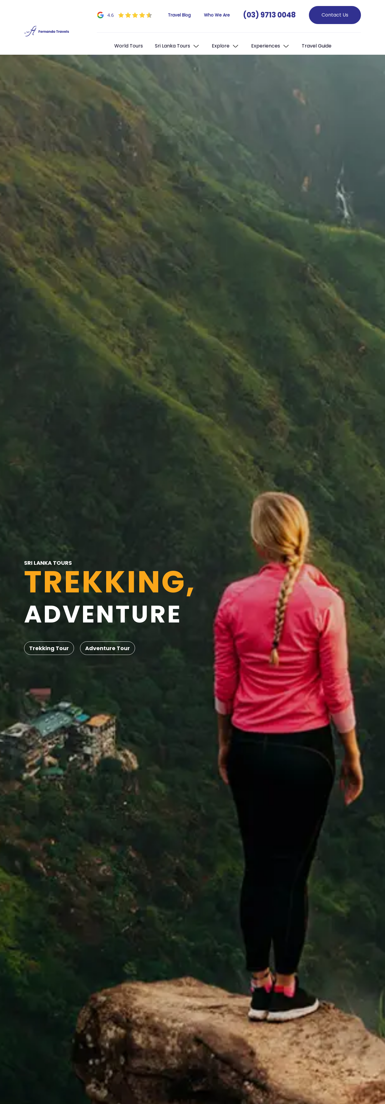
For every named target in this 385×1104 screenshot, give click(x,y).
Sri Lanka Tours (172, 45)
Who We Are (217, 15)
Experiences (265, 45)
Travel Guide (316, 45)
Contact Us (335, 14)
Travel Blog (179, 15)
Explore (220, 45)
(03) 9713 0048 (269, 15)
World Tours (128, 45)
